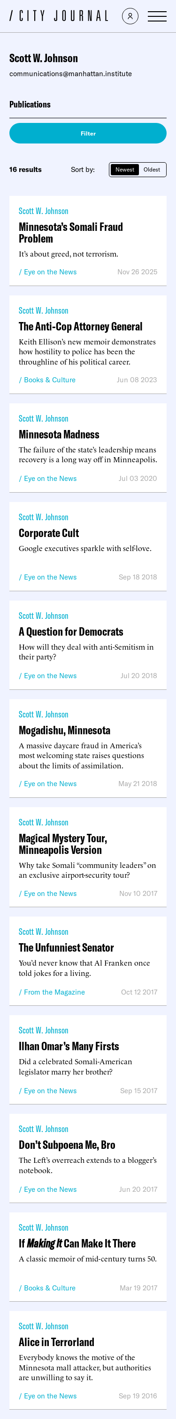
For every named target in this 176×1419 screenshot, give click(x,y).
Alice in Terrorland (56, 1341)
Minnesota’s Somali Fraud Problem (71, 232)
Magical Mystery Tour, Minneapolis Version (63, 843)
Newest (124, 169)
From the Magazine (54, 992)
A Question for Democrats (71, 631)
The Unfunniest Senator (66, 947)
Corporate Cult (49, 532)
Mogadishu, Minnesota (64, 730)
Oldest (152, 169)
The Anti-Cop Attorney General (81, 326)
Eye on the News (50, 271)
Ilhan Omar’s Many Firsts (69, 1046)
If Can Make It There (77, 1243)
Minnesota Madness (59, 434)
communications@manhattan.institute (70, 74)
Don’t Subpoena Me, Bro (67, 1144)
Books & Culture (50, 379)
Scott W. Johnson (44, 210)
